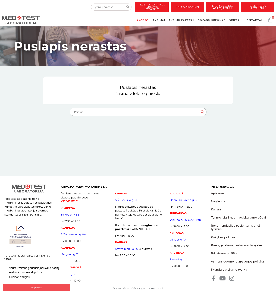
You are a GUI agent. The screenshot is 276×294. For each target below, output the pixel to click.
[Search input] (136, 111)
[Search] (127, 7)
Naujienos (218, 201)
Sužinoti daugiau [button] (19, 277)
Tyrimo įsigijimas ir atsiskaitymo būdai (238, 217)
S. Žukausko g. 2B (126, 200)
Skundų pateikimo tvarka (229, 266)
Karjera (216, 209)
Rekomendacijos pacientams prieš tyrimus (241, 225)
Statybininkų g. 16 (126, 249)
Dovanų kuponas (211, 20)
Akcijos (142, 20)
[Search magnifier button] (202, 111)
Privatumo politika (224, 250)
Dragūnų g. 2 (69, 254)
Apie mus (217, 193)
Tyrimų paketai (181, 20)
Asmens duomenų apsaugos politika (237, 258)
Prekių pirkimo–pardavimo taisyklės (236, 242)
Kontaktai (253, 20)
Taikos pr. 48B (70, 214)
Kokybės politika (223, 233)
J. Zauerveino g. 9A (73, 234)
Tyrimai (159, 20)
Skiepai (235, 20)
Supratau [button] (36, 287)
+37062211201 (70, 201)
